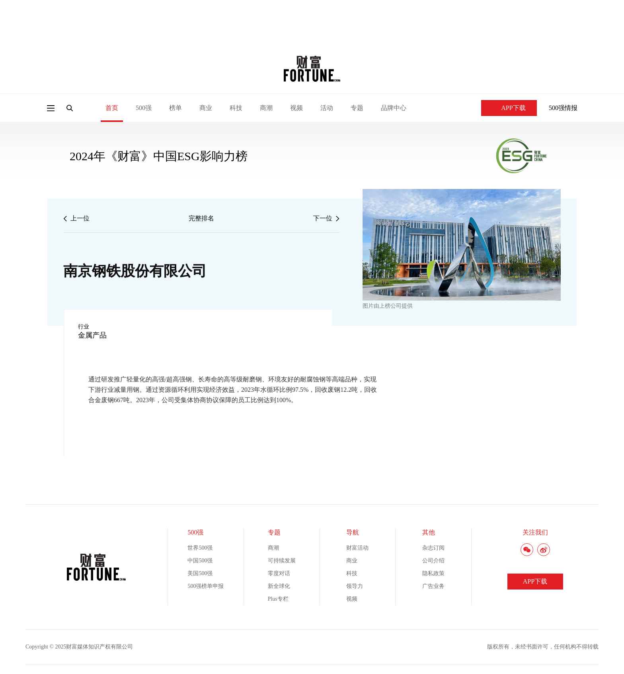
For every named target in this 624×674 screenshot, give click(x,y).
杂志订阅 (433, 548)
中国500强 (200, 561)
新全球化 (279, 586)
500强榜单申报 (205, 586)
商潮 (266, 107)
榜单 (175, 107)
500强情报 (563, 107)
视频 (296, 107)
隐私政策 (433, 573)
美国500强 (200, 573)
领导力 (354, 586)
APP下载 (508, 107)
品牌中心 (393, 107)
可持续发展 (282, 561)
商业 (205, 107)
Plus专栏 (278, 599)
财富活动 (357, 548)
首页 (111, 107)
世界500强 (200, 548)
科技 (236, 107)
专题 (357, 107)
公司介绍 (433, 561)
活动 (326, 107)
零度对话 (279, 573)
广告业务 (433, 586)
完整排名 (201, 218)
